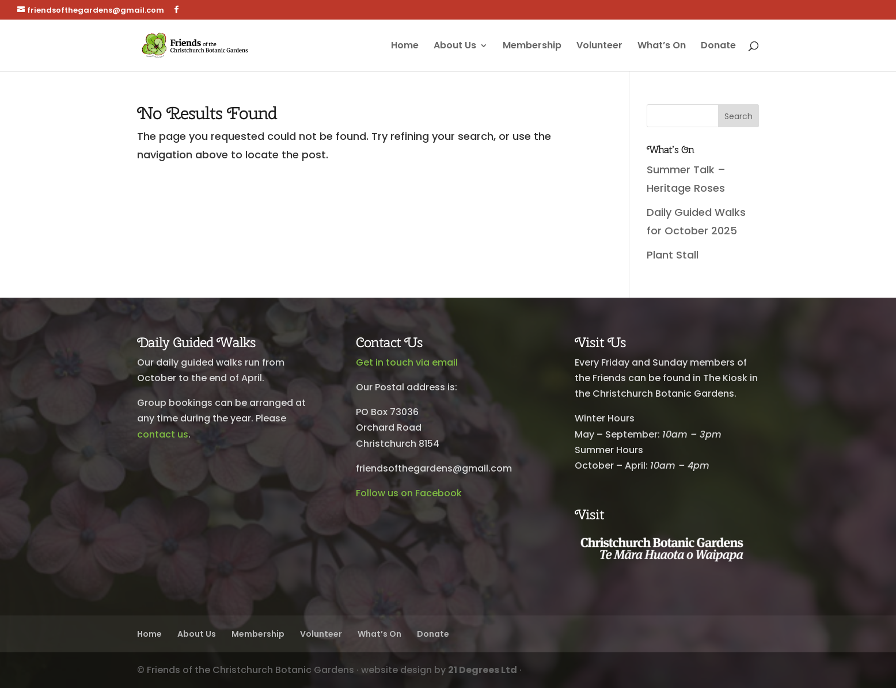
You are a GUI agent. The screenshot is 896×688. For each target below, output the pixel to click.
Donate (718, 46)
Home (405, 46)
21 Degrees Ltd (482, 669)
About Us (455, 46)
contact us (162, 434)
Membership (532, 46)
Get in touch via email (407, 362)
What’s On (661, 46)
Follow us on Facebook (409, 493)
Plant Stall (672, 255)
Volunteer (599, 46)
